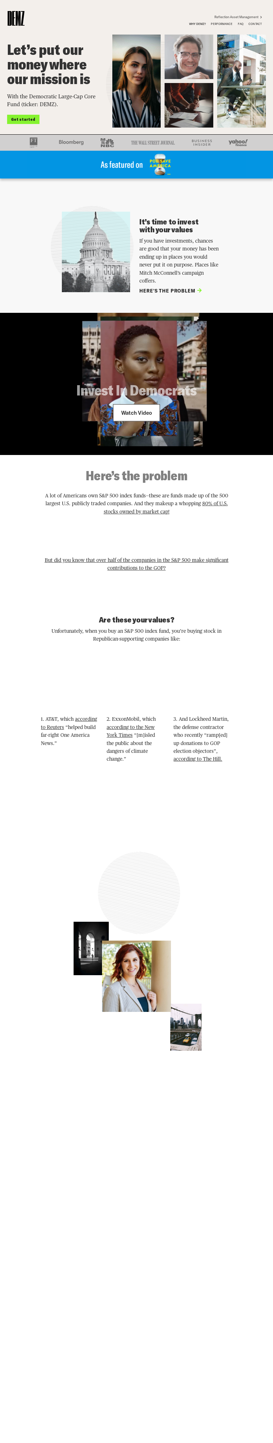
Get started (23, 119)
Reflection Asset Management (239, 17)
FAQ (240, 24)
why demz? (197, 24)
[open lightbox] (136, 412)
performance (221, 24)
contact (255, 24)
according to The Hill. (197, 759)
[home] (16, 18)
